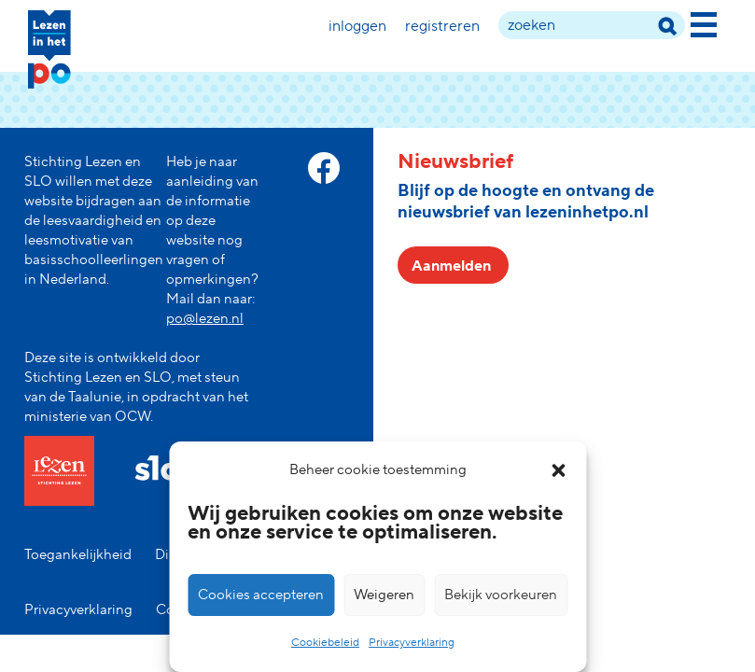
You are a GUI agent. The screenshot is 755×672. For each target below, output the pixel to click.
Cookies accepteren (261, 595)
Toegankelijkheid (78, 555)
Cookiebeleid (325, 643)
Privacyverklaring (411, 643)
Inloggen (357, 26)
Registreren (442, 26)
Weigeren (384, 595)
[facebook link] (324, 168)
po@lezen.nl (205, 319)
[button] (558, 470)
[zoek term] (591, 25)
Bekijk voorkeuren (500, 595)
